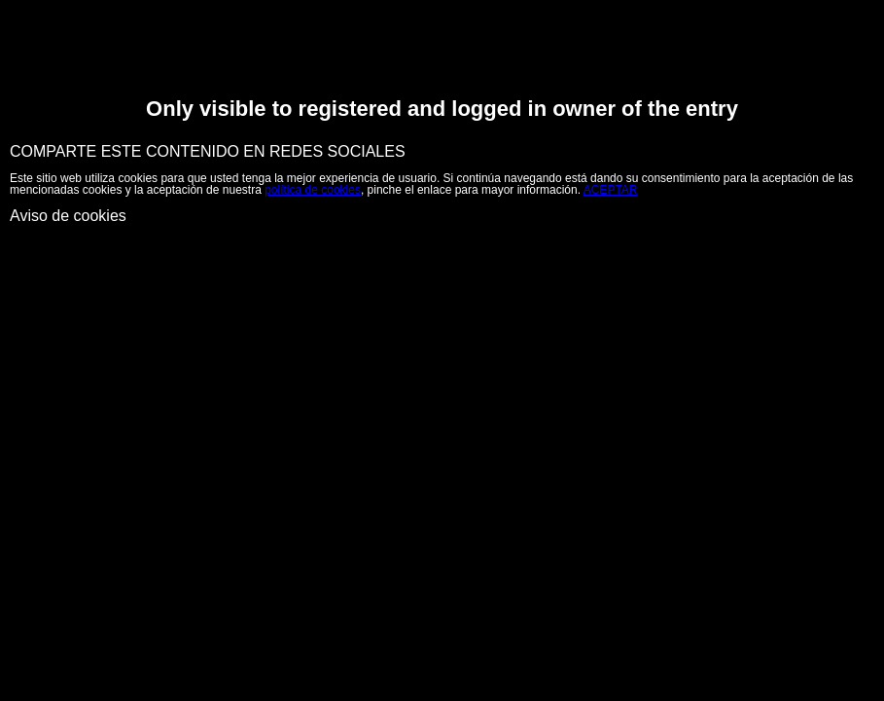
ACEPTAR (610, 190)
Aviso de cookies (68, 215)
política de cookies (313, 190)
